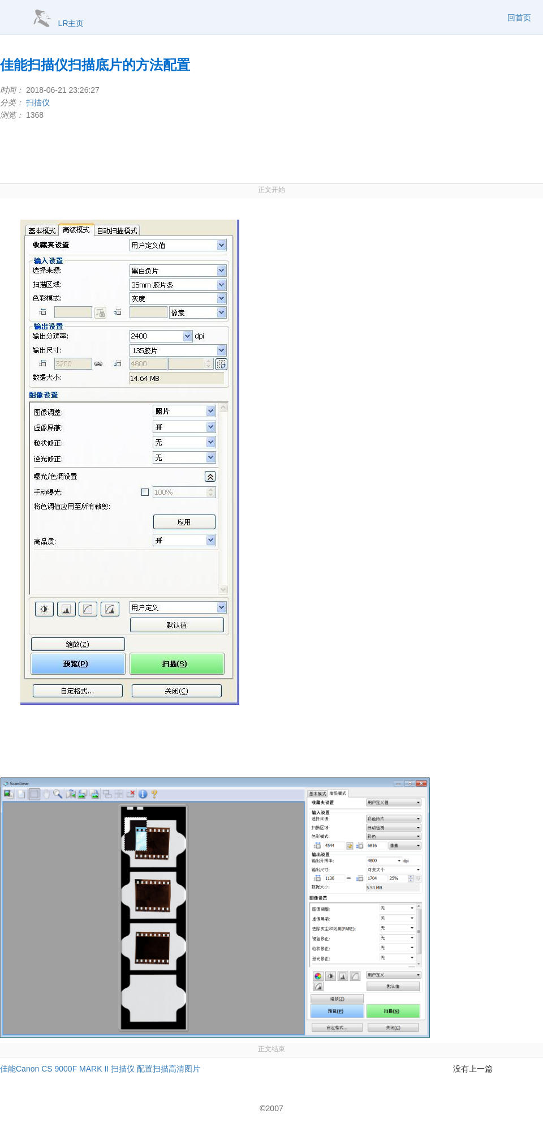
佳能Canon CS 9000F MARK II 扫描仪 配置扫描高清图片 (100, 1068)
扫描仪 (38, 102)
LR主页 (71, 23)
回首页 (519, 17)
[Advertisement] (271, 152)
